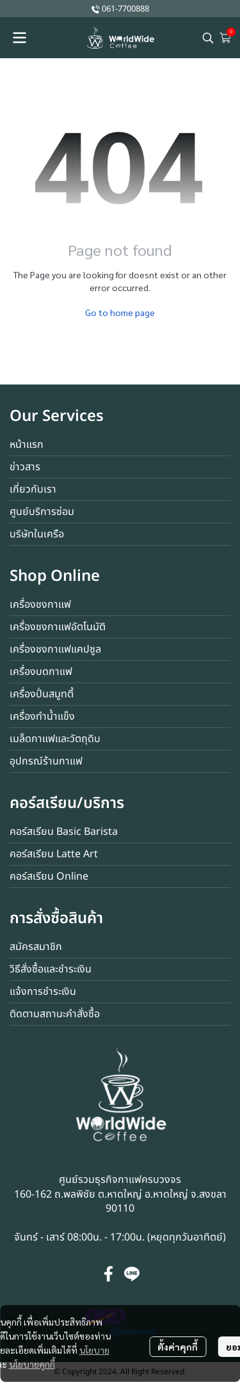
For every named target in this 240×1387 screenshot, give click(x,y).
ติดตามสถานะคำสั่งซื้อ (55, 1014)
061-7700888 (125, 9)
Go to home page (120, 312)
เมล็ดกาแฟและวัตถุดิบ (55, 739)
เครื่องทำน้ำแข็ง (42, 716)
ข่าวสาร (25, 467)
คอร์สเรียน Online (49, 876)
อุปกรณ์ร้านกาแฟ (46, 761)
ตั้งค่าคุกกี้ (177, 1346)
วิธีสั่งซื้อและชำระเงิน (51, 969)
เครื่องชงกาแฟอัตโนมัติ (58, 627)
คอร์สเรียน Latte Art (54, 854)
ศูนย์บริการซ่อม (42, 511)
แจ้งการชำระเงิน (43, 991)
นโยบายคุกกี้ (32, 1364)
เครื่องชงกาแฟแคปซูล (55, 649)
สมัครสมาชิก (36, 947)
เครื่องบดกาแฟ (41, 671)
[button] (208, 38)
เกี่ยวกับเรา (33, 489)
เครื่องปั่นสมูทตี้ (42, 694)
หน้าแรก (27, 444)
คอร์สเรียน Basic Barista (64, 831)
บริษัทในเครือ (37, 534)
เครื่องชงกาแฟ (40, 604)
